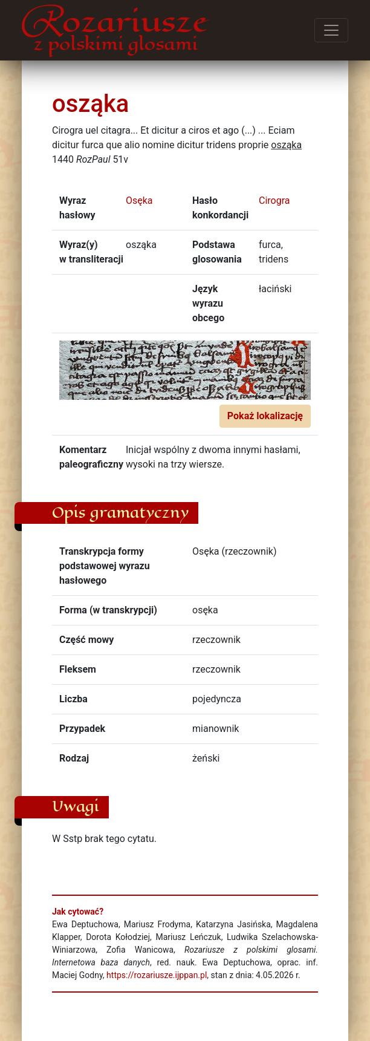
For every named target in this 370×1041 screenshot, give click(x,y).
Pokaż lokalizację (265, 416)
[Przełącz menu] (331, 30)
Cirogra (274, 200)
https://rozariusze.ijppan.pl (156, 975)
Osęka (139, 200)
